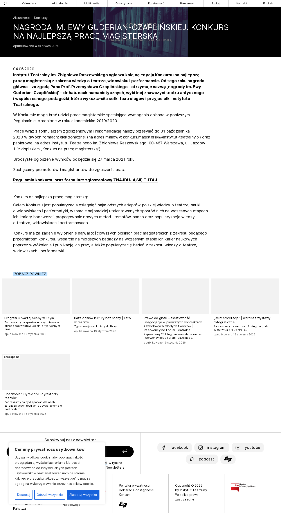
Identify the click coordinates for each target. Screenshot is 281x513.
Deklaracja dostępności (136, 490)
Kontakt (241, 3)
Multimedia (91, 3)
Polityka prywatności (134, 485)
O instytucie (123, 3)
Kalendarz (29, 3)
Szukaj (215, 3)
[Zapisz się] (110, 451)
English (268, 3)
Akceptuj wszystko (83, 495)
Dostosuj (23, 495)
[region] (57, 473)
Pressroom (187, 3)
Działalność (156, 3)
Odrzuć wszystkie (50, 495)
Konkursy (41, 18)
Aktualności (60, 3)
